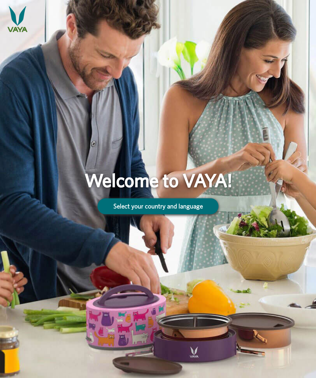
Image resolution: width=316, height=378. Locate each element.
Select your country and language (158, 206)
